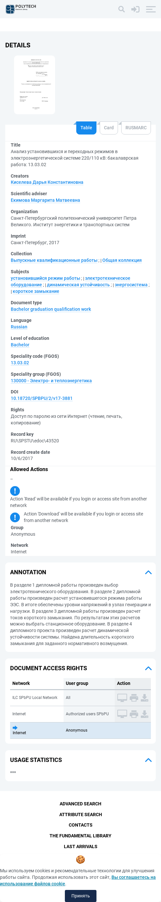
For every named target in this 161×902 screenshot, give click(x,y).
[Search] (121, 9)
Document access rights (48, 668)
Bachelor (20, 344)
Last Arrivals (80, 846)
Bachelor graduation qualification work (51, 309)
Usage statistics (36, 759)
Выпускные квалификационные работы (54, 260)
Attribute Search (80, 814)
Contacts (81, 825)
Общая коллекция (122, 260)
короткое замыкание (36, 291)
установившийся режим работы (45, 278)
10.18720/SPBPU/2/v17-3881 (42, 398)
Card (109, 127)
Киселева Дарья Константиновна (47, 182)
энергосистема (131, 284)
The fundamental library (80, 836)
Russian (19, 326)
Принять (80, 895)
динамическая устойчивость (78, 284)
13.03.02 (20, 362)
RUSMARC (136, 127)
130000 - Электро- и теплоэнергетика (51, 380)
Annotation (28, 572)
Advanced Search (80, 803)
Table (86, 127)
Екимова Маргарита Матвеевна (45, 200)
